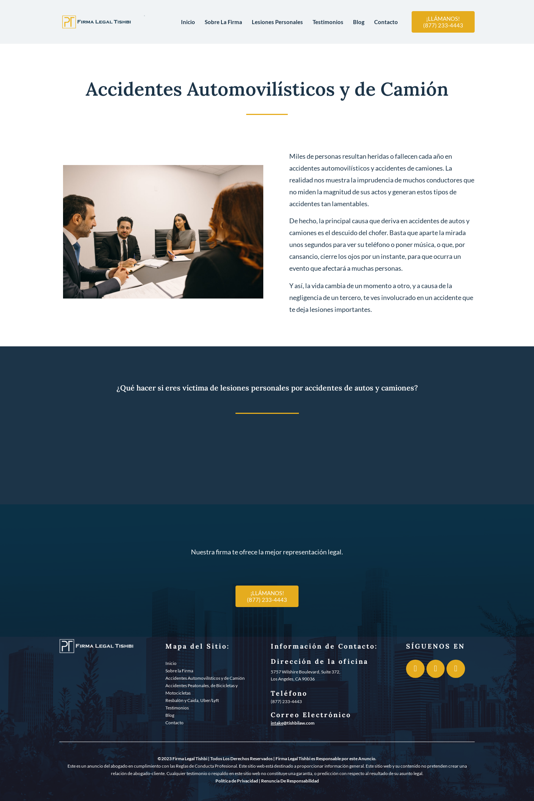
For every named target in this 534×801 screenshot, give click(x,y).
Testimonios (328, 22)
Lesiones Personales (277, 22)
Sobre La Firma (223, 22)
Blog (359, 22)
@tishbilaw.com (298, 723)
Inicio (188, 22)
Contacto (386, 22)
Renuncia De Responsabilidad (290, 781)
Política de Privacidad (236, 781)
